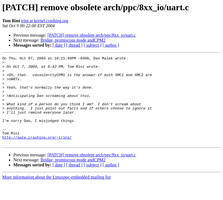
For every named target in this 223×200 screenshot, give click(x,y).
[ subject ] (92, 45)
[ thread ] (74, 45)
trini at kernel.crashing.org (44, 20)
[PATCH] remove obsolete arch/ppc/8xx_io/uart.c (92, 35)
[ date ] (59, 45)
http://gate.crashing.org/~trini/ (37, 153)
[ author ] (111, 45)
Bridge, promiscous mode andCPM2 (73, 40)
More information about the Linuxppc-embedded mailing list (56, 194)
